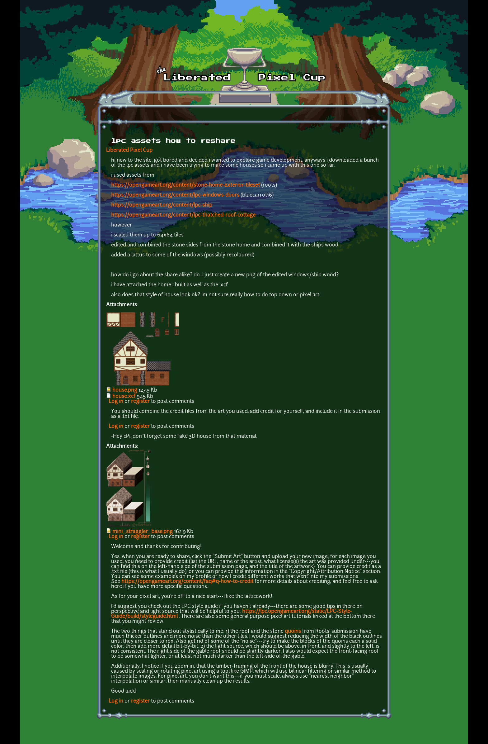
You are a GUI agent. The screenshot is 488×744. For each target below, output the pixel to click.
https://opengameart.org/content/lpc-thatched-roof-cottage (183, 215)
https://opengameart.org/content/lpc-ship (161, 205)
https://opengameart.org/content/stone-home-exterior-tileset (185, 185)
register (140, 401)
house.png (124, 390)
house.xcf (123, 396)
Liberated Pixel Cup (129, 150)
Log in (116, 401)
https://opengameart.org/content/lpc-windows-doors (175, 195)
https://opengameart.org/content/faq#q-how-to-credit (187, 581)
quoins (293, 631)
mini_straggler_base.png (142, 531)
